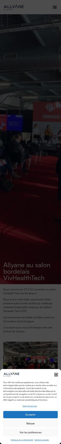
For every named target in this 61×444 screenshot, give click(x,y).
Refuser (30, 423)
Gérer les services (30, 406)
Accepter (30, 414)
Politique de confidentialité (22, 440)
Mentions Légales (42, 440)
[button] (56, 374)
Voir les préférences (31, 432)
